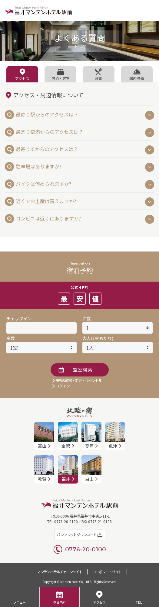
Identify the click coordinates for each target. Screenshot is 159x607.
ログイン (62, 385)
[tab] (22, 74)
